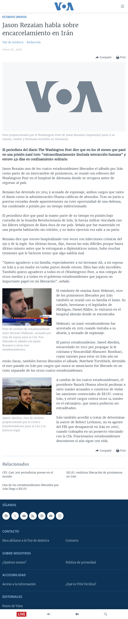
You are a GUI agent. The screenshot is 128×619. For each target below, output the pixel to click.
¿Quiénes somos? (14, 562)
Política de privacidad (81, 562)
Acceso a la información (19, 584)
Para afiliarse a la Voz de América (25, 540)
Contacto (72, 540)
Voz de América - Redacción (21, 42)
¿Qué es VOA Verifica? (81, 584)
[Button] (103, 57)
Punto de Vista (12, 606)
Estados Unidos (14, 17)
